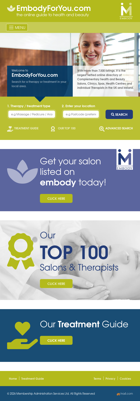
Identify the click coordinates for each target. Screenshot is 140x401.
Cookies (125, 378)
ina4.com (125, 394)
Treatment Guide (32, 378)
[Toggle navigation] (17, 27)
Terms (97, 378)
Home (13, 378)
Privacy (110, 378)
